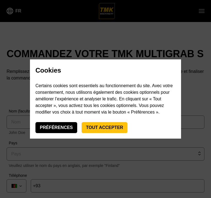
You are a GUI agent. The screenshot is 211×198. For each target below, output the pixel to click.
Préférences (56, 127)
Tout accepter (104, 127)
